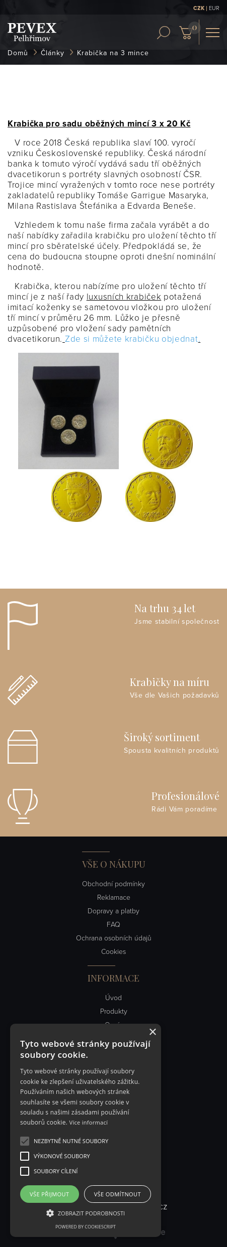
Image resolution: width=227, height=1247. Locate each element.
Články (52, 53)
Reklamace (113, 897)
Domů (18, 53)
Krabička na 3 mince (113, 53)
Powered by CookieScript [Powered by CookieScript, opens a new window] (85, 1226)
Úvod (113, 998)
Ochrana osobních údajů (114, 938)
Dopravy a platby (113, 911)
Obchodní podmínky (113, 884)
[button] (71, 1141)
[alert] (85, 1130)
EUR (214, 8)
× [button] (152, 1032)
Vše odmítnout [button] (117, 1194)
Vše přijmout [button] (49, 1194)
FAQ (113, 924)
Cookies (113, 951)
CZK (198, 8)
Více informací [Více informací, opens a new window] (88, 1122)
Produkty (113, 1011)
